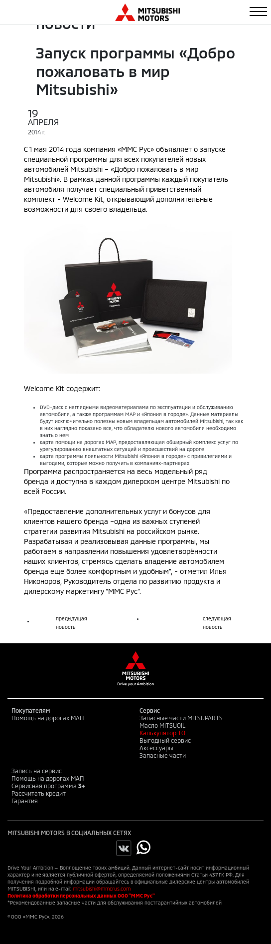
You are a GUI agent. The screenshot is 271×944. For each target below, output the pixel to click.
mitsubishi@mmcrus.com (102, 889)
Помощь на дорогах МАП (47, 717)
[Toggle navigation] (258, 11)
